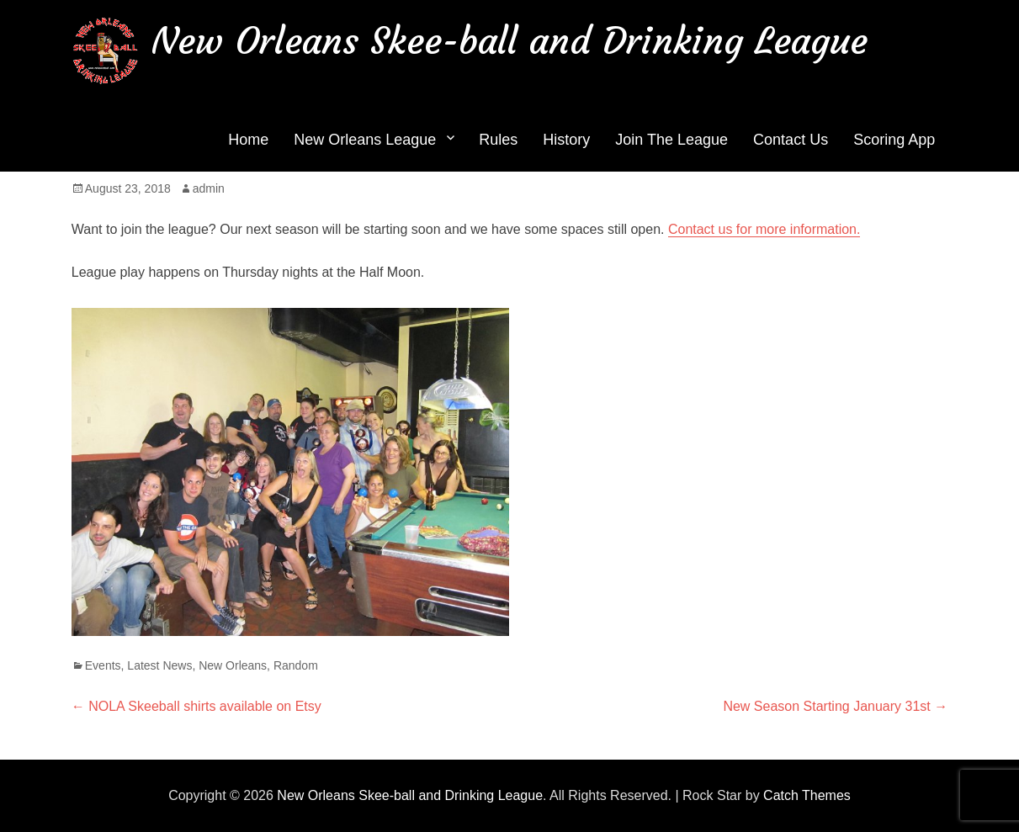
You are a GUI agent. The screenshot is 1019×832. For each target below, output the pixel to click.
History (566, 139)
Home (248, 139)
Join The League (671, 139)
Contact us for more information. (764, 229)
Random (295, 665)
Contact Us (790, 139)
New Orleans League (365, 139)
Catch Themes (807, 795)
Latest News (159, 665)
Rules (498, 139)
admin (209, 188)
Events (103, 665)
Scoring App (894, 139)
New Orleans (233, 665)
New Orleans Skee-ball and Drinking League (509, 41)
